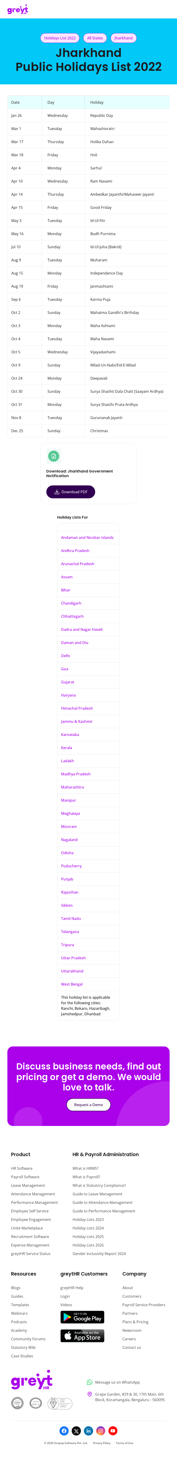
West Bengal (72, 984)
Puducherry (71, 865)
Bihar (65, 590)
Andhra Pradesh (75, 550)
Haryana (68, 695)
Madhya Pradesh (76, 774)
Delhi (65, 655)
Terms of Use (124, 1443)
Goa (64, 668)
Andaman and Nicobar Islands (87, 537)
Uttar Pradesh (73, 957)
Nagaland (69, 839)
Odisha (67, 852)
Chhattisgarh (72, 616)
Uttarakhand (72, 971)
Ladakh (67, 760)
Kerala (66, 747)
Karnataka (70, 734)
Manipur (68, 800)
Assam (67, 576)
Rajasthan (69, 892)
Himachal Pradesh (77, 708)
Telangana (70, 931)
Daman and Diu (74, 642)
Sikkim (67, 905)
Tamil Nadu (71, 918)
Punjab (67, 879)
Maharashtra (72, 787)
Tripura (67, 944)
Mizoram (69, 826)
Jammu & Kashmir (77, 721)
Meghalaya (70, 813)
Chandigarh (71, 603)
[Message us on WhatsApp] (125, 1382)
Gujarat (67, 682)
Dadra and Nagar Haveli (82, 629)
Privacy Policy (101, 1443)
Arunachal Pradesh (77, 563)
